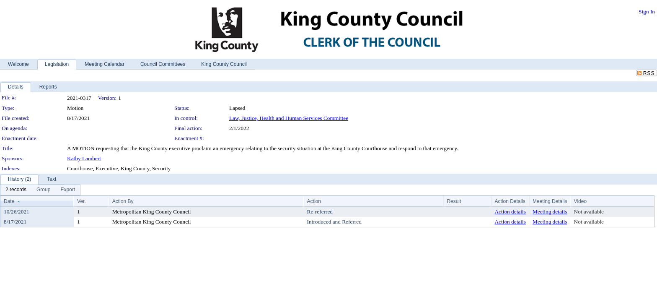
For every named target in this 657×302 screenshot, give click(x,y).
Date (9, 201)
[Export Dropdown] (67, 190)
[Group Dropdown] (43, 190)
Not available (589, 211)
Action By (123, 201)
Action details (509, 211)
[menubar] (40, 190)
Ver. (81, 201)
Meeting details (550, 211)
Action (314, 201)
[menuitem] (15, 190)
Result (454, 201)
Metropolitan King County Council (151, 211)
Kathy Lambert (84, 158)
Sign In (647, 11)
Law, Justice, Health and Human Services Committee (288, 118)
